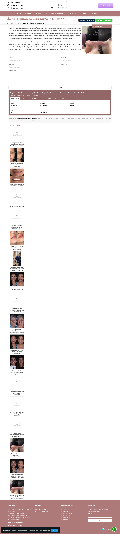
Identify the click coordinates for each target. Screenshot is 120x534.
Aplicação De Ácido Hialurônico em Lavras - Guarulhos (17, 248)
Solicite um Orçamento (87, 20)
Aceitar (54, 530)
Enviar (60, 87)
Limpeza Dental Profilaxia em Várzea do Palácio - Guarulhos (17, 144)
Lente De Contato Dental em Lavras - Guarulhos (17, 351)
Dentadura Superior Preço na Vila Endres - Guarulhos (17, 206)
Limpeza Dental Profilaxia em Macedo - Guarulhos (17, 310)
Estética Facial (42, 13)
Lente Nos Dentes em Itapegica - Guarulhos (17, 288)
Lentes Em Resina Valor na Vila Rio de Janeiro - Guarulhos (17, 476)
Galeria (94, 13)
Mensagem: (12, 71)
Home (19, 13)
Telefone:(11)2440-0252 (16, 513)
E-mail (90, 513)
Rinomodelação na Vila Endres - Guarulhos (17, 455)
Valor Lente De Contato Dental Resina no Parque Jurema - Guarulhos (17, 373)
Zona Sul (41, 98)
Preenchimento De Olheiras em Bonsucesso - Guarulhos (17, 166)
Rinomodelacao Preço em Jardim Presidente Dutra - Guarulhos (17, 497)
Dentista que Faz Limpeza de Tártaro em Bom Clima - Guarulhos (17, 228)
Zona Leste (48, 98)
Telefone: (11, 64)
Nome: (10, 58)
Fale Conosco (105, 5)
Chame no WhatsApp (103, 20)
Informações (66, 519)
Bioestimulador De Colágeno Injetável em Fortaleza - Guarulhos (17, 268)
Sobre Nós (28, 13)
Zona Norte (24, 98)
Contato (84, 13)
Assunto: (64, 64)
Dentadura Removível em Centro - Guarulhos (17, 393)
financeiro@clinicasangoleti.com (19, 517)
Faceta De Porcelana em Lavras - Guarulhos (17, 185)
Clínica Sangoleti (15, 5)
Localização (72, 13)
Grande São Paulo (59, 98)
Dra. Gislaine (13, 2)
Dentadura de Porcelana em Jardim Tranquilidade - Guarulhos (17, 435)
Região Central (15, 98)
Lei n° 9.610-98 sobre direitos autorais (37, 121)
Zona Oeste (33, 98)
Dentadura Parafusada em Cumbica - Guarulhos (17, 331)
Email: (63, 58)
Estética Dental (57, 13)
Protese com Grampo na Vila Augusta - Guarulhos (17, 414)
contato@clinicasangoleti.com (18, 515)
